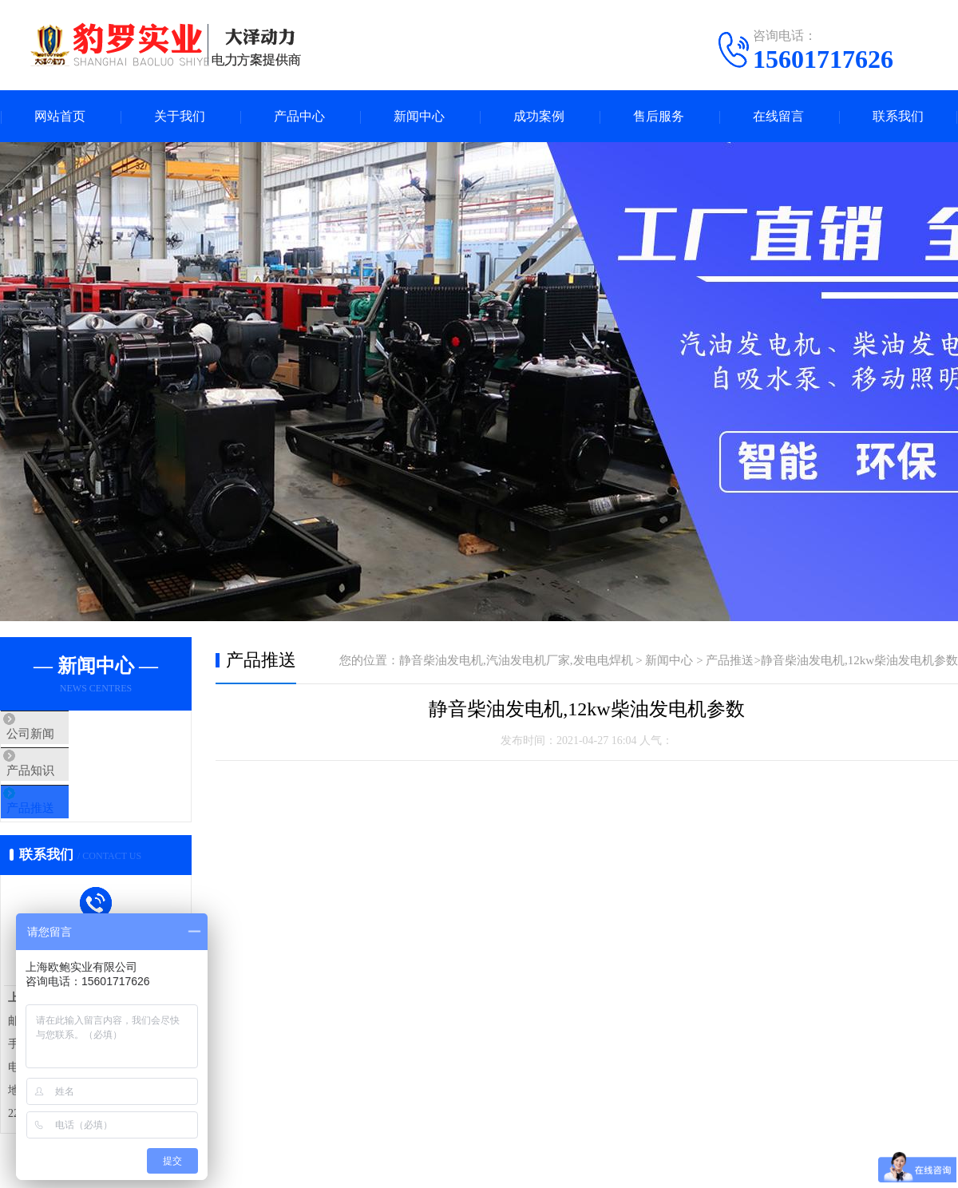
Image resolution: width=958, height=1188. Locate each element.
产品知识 (61, 781)
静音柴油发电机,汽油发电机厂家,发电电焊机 (516, 660)
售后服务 (658, 116)
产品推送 (61, 828)
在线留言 (778, 116)
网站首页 (59, 116)
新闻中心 (419, 116)
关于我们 (179, 116)
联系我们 (898, 116)
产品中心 (299, 116)
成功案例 (538, 116)
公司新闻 (61, 734)
